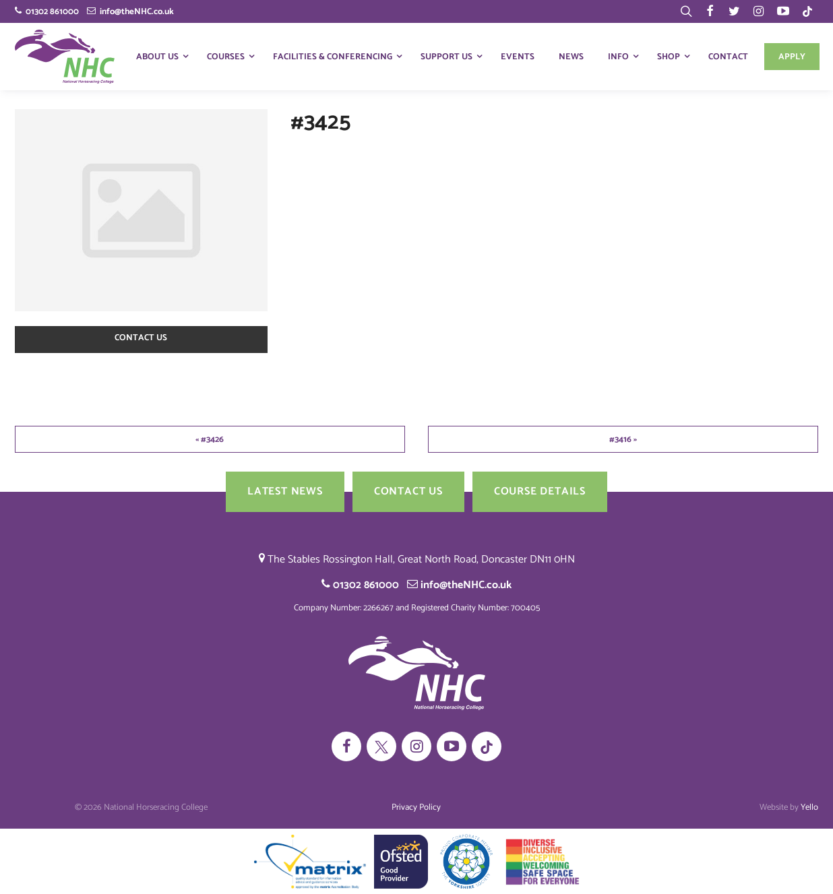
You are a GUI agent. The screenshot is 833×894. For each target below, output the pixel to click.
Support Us (446, 57)
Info (618, 57)
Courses (226, 57)
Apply (791, 57)
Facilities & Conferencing (332, 57)
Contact (728, 57)
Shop (668, 57)
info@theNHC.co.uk (130, 12)
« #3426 (209, 440)
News (571, 57)
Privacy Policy (416, 807)
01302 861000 (47, 12)
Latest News (285, 491)
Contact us (141, 338)
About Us (157, 57)
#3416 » (623, 440)
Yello (809, 807)
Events (517, 57)
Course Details (540, 491)
